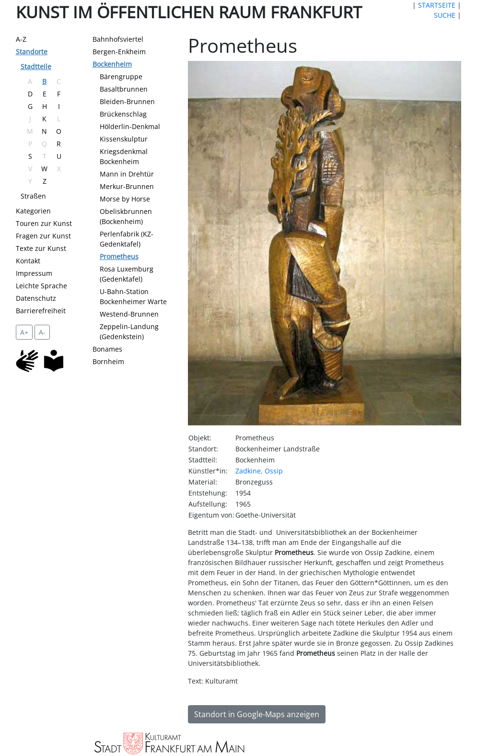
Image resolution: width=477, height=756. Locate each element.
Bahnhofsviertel (118, 39)
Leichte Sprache (41, 285)
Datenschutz (36, 298)
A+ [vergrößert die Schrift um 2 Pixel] (24, 332)
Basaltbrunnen (124, 89)
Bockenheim (112, 64)
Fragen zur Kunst (43, 235)
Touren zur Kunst (44, 223)
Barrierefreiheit (41, 310)
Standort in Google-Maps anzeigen (256, 714)
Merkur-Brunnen (127, 186)
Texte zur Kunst (41, 248)
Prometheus (119, 256)
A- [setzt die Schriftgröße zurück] (42, 332)
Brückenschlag (123, 113)
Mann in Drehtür (127, 173)
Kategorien (33, 210)
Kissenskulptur (124, 138)
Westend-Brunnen (129, 314)
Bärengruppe (121, 76)
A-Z (21, 39)
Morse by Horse (125, 198)
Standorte (31, 51)
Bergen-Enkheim (119, 51)
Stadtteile (36, 66)
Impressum (34, 273)
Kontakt (28, 260)
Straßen (33, 196)
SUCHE (444, 15)
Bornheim (108, 361)
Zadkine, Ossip (259, 470)
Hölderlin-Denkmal (130, 126)
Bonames (107, 349)
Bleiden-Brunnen (127, 101)
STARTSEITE (436, 5)
